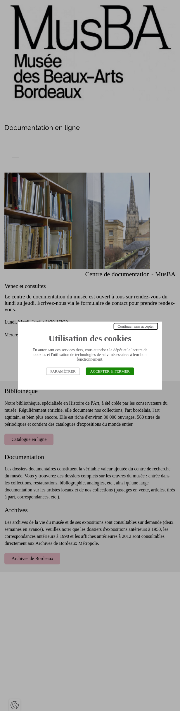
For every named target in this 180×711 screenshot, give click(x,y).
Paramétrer (62, 371)
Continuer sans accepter (135, 326)
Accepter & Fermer (110, 371)
